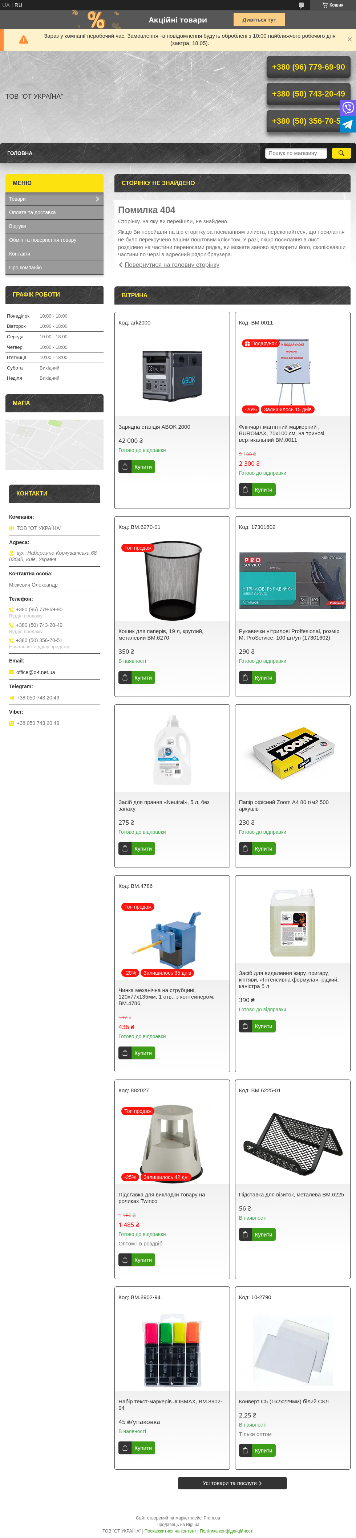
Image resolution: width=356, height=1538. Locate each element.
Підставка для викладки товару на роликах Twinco (161, 1197)
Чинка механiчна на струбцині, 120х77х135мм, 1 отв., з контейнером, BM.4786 (166, 996)
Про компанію (25, 267)
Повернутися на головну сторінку (172, 264)
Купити (143, 467)
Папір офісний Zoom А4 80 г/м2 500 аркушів (284, 805)
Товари (17, 199)
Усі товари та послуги (230, 1483)
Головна (19, 153)
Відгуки (17, 226)
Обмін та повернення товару (42, 240)
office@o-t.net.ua (35, 672)
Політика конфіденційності (227, 1531)
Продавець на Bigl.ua (178, 1524)
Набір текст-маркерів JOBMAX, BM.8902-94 (170, 1404)
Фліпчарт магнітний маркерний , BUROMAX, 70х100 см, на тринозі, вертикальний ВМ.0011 (282, 433)
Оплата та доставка (32, 212)
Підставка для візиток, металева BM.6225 (291, 1194)
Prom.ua (212, 1518)
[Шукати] (341, 153)
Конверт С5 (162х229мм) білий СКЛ (284, 1401)
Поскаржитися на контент (170, 1531)
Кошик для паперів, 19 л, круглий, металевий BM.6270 (160, 634)
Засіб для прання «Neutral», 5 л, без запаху (164, 805)
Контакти (19, 254)
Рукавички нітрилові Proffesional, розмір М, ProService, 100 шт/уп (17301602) (289, 634)
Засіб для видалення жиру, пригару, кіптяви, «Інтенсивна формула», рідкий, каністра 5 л (289, 979)
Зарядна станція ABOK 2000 (154, 427)
